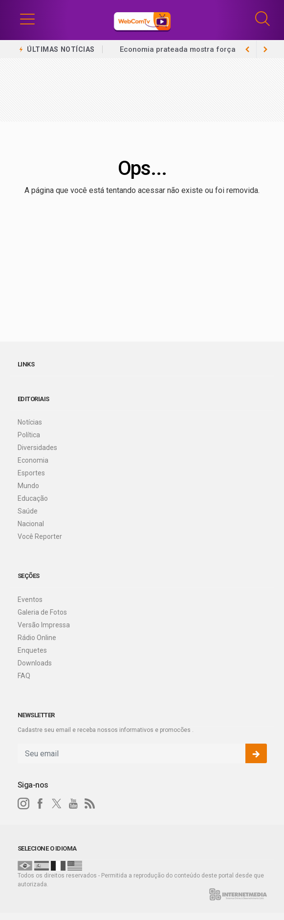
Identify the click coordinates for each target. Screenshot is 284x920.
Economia (33, 460)
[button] (27, 18)
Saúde (28, 511)
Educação (33, 498)
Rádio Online (37, 638)
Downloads (35, 663)
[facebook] (40, 804)
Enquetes (32, 650)
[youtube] (73, 804)
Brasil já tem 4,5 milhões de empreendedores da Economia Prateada (173, 55)
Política (29, 435)
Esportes (31, 473)
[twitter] (57, 804)
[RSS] (90, 804)
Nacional (31, 524)
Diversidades (37, 447)
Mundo (28, 486)
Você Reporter (40, 536)
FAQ (24, 676)
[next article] (248, 49)
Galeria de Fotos (42, 612)
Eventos (30, 599)
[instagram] (23, 804)
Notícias (30, 422)
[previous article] (265, 49)
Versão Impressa (44, 625)
